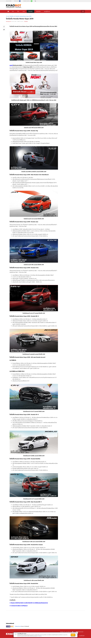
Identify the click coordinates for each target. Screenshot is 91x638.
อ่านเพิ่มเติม (40, 636)
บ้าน (7, 16)
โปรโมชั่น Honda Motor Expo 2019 (23, 16)
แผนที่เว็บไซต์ (81, 636)
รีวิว (18, 11)
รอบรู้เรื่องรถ (47, 11)
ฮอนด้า (11, 65)
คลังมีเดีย (38, 11)
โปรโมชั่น (30, 11)
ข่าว (13, 11)
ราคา (24, 11)
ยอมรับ (73, 635)
